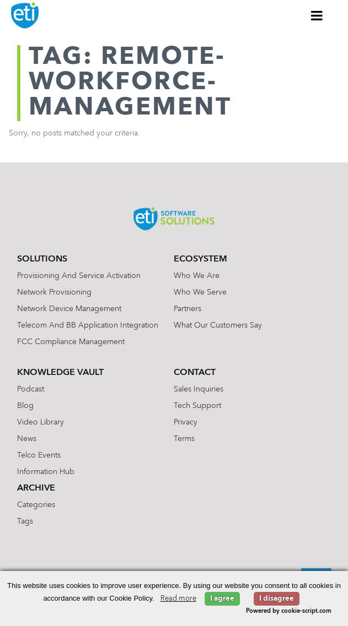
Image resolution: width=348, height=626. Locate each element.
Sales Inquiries (198, 389)
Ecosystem (200, 259)
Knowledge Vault (60, 372)
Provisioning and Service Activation (79, 276)
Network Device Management (69, 309)
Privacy (185, 422)
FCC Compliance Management (71, 342)
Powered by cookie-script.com (288, 611)
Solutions (42, 259)
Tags (25, 521)
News (26, 439)
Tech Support (197, 406)
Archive (36, 488)
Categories (36, 505)
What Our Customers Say (218, 325)
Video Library (40, 422)
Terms (184, 439)
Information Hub (45, 472)
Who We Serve (200, 292)
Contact (195, 372)
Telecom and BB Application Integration (87, 325)
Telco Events (39, 455)
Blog (25, 406)
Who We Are (196, 276)
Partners (187, 309)
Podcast (30, 389)
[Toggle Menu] (317, 15)
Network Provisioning (54, 292)
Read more (178, 598)
